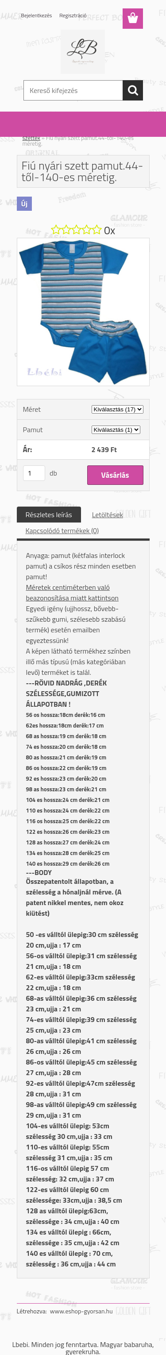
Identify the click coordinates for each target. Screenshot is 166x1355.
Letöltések (107, 514)
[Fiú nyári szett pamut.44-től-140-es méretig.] (83, 241)
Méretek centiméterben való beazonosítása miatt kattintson (72, 592)
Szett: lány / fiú (68, 132)
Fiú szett (102, 132)
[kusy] (34, 473)
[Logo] (83, 52)
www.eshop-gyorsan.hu (81, 1311)
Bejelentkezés (36, 15)
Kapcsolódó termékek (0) (62, 530)
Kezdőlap (34, 132)
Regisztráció (72, 15)
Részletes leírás (49, 514)
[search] (133, 90)
